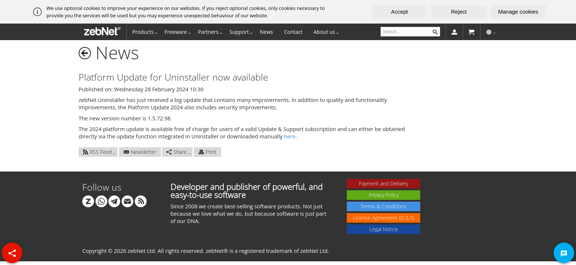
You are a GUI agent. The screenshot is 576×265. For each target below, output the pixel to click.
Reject (459, 11)
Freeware (176, 31)
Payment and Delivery (383, 183)
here (289, 136)
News (266, 31)
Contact (293, 31)
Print (207, 151)
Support (239, 31)
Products (143, 31)
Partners (208, 31)
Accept (399, 11)
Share (176, 151)
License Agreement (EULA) (383, 217)
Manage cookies (518, 11)
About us (324, 31)
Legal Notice (384, 229)
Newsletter (140, 151)
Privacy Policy (384, 194)
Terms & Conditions (383, 206)
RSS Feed (97, 151)
